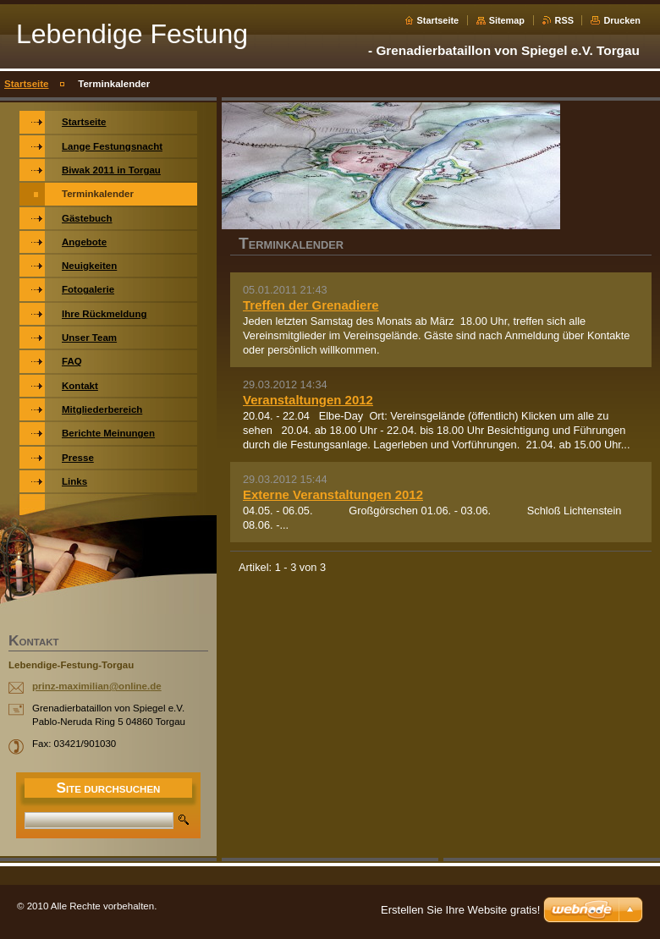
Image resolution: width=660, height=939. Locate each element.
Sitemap (507, 20)
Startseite (438, 20)
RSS (564, 20)
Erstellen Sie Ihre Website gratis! (460, 909)
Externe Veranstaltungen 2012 (333, 494)
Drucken (622, 20)
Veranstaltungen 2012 (308, 400)
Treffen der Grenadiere (311, 305)
